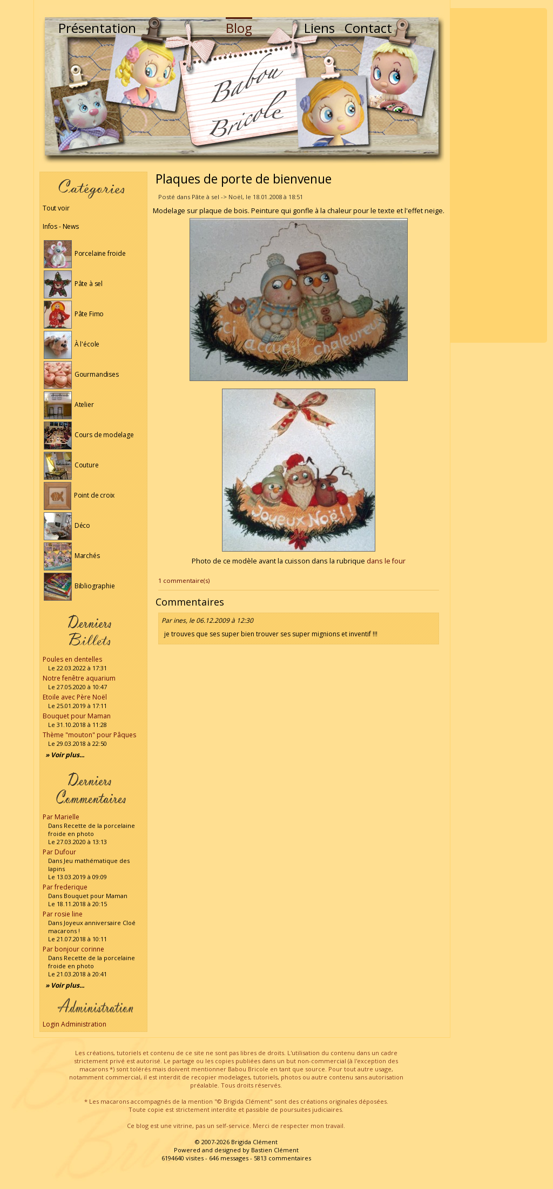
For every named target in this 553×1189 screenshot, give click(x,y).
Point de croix (79, 495)
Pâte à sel (73, 283)
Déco (67, 525)
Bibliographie (79, 585)
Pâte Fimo (74, 313)
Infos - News (61, 226)
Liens (319, 28)
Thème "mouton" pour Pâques (89, 734)
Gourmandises (81, 374)
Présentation (97, 28)
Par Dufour (59, 852)
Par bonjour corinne (73, 949)
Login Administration (74, 1024)
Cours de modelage (89, 434)
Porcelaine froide (85, 253)
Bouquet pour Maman (77, 716)
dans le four (386, 561)
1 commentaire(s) (184, 580)
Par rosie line (63, 914)
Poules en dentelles (72, 659)
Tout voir (56, 208)
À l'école (71, 344)
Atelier (69, 404)
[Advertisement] (498, 175)
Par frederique (65, 887)
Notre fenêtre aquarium (79, 678)
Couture (71, 465)
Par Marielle (61, 816)
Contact (368, 28)
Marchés (72, 555)
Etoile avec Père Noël (75, 697)
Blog (239, 28)
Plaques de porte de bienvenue (244, 178)
